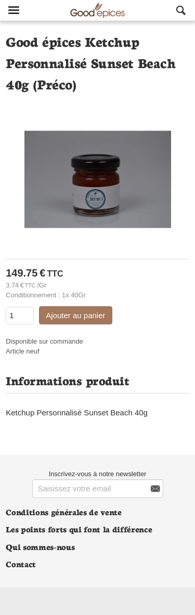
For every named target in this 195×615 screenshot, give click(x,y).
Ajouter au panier (75, 315)
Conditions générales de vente (63, 511)
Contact (21, 563)
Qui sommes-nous (40, 546)
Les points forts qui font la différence (79, 529)
